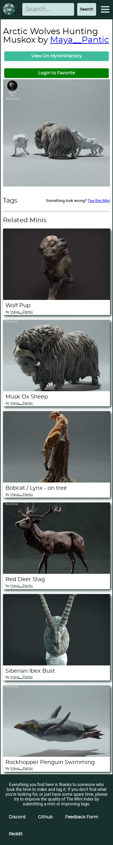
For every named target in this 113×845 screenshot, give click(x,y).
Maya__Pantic (79, 40)
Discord (17, 817)
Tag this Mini (99, 200)
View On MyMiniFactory (56, 56)
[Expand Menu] (105, 9)
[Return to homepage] (10, 9)
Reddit (16, 834)
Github (45, 817)
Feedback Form (81, 817)
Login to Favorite (56, 73)
